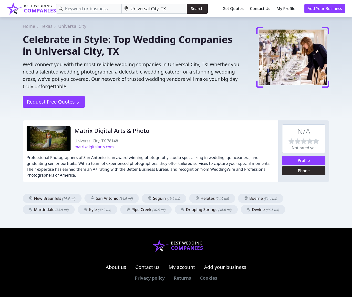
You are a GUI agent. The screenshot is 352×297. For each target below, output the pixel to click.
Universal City (72, 26)
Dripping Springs (206, 209)
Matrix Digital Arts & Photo (111, 131)
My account (182, 267)
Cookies (208, 278)
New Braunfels (52, 198)
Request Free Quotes (54, 101)
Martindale (49, 209)
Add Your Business (325, 8)
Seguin (164, 198)
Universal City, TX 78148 (96, 141)
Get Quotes (233, 8)
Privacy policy (150, 278)
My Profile (286, 8)
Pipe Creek (146, 209)
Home (29, 26)
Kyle (97, 209)
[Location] (154, 9)
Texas (46, 26)
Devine (263, 209)
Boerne (260, 198)
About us (116, 267)
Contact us (147, 267)
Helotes (212, 198)
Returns (182, 278)
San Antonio (112, 198)
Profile (304, 160)
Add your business (225, 267)
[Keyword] (88, 9)
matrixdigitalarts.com (94, 146)
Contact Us (260, 8)
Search (197, 8)
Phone (304, 170)
